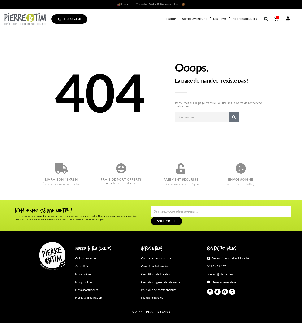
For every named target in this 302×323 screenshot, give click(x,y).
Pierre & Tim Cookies (93, 249)
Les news (220, 19)
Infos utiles (151, 249)
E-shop (171, 19)
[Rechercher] (234, 117)
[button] (266, 19)
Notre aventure (194, 19)
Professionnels (245, 19)
